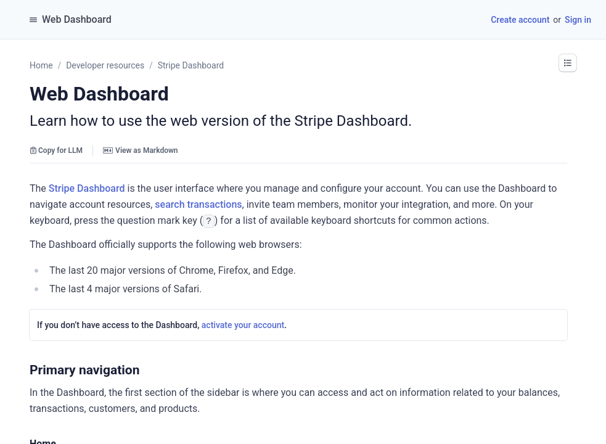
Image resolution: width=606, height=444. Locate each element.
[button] (567, 63)
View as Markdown (140, 150)
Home (41, 65)
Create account (520, 20)
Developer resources (105, 65)
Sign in (578, 20)
